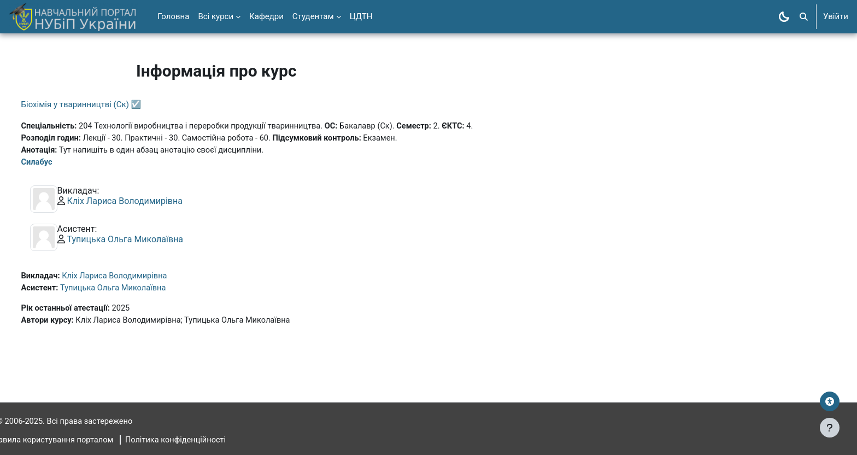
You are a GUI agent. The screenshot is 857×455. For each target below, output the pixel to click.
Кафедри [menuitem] (266, 16)
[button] (804, 16)
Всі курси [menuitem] (215, 16)
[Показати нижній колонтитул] (830, 428)
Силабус (58, 163)
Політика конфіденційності (201, 440)
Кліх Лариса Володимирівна (145, 202)
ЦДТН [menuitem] (361, 16)
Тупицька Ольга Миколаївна (145, 241)
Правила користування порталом (73, 440)
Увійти (835, 16)
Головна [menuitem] (173, 16)
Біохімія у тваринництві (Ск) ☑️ (102, 104)
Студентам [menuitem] (313, 16)
